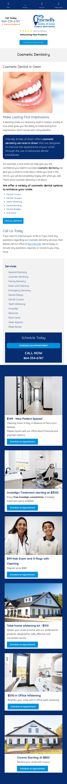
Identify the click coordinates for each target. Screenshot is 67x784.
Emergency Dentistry (19, 290)
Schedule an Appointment (33, 345)
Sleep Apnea (14, 326)
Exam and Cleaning (18, 285)
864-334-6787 (11, 21)
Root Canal (14, 317)
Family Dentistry (17, 281)
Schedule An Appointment (34, 42)
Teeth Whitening (16, 304)
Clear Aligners (15, 322)
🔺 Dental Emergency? (10, 24)
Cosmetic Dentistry (18, 276)
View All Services (13, 221)
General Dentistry (17, 272)
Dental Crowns (16, 299)
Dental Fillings (15, 294)
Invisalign (13, 308)
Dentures (13, 313)
